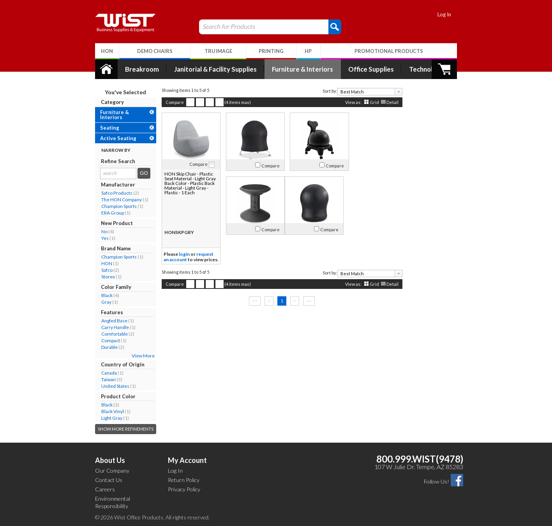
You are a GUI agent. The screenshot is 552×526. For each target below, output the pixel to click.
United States (109, 386)
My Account (187, 460)
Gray (100, 302)
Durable (103, 347)
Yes (99, 238)
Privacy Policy (184, 489)
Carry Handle (109, 327)
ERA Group (106, 213)
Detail (387, 102)
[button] (329, 26)
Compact (104, 340)
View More (137, 356)
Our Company (112, 470)
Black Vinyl (106, 411)
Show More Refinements (120, 428)
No (98, 231)
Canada (103, 373)
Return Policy (183, 480)
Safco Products (111, 193)
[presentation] (392, 91)
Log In (450, 14)
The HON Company (115, 199)
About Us (110, 460)
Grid (368, 102)
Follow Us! (436, 481)
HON (100, 263)
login (178, 254)
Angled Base (108, 321)
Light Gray (105, 418)
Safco (101, 270)
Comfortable (108, 334)
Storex (102, 277)
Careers (105, 489)
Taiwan (102, 379)
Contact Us (108, 480)
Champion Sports (113, 206)
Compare (169, 102)
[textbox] (361, 92)
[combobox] (364, 91)
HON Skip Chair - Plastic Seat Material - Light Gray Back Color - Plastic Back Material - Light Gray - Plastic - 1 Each (184, 183)
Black (101, 295)
